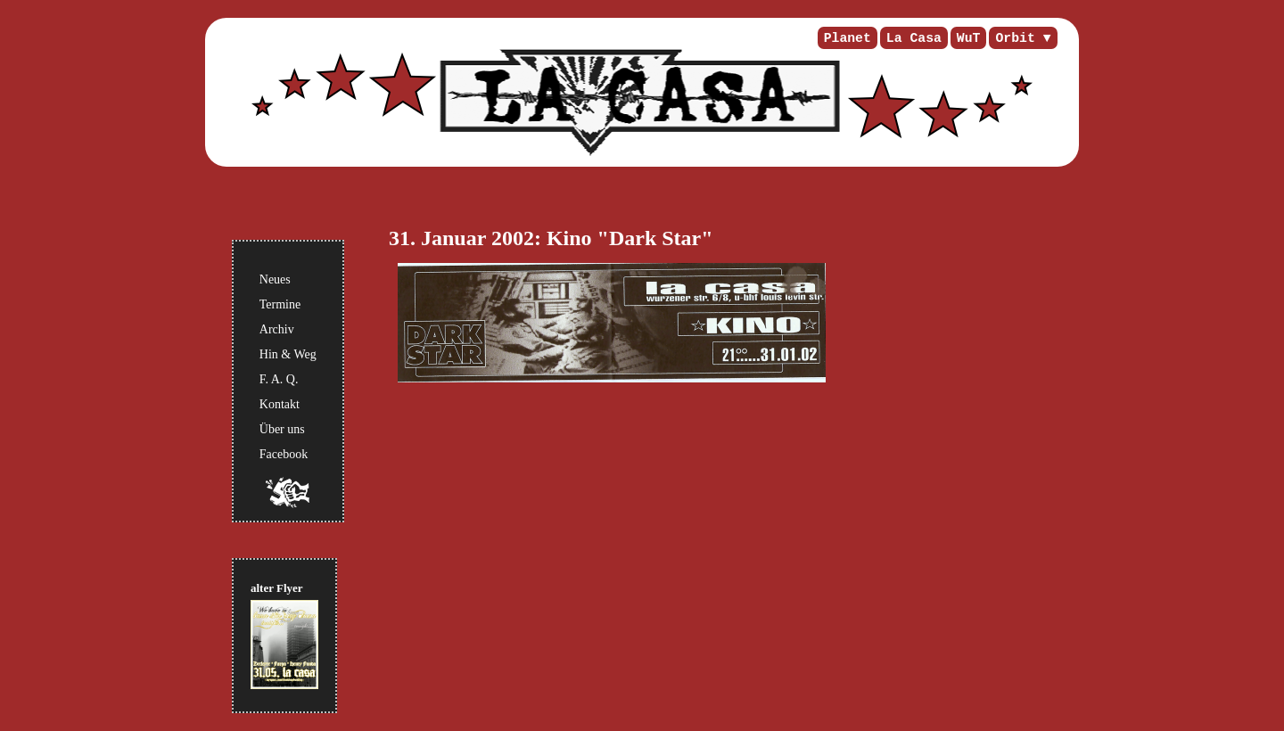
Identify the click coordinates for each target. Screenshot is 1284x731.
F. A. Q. (279, 379)
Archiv (276, 329)
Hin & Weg (288, 354)
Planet (847, 38)
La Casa (914, 38)
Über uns (282, 429)
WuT (969, 38)
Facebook (283, 454)
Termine (279, 304)
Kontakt (279, 404)
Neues (275, 279)
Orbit (1014, 38)
